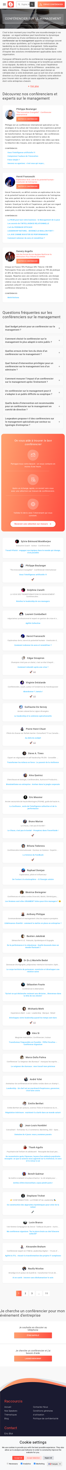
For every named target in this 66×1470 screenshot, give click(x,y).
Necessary (12, 1464)
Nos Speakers (10, 1411)
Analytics (26, 1464)
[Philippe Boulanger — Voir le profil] (33, 136)
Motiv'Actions (13, 298)
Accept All (18, 1458)
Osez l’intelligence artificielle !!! (21, 152)
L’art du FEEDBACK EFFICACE (20, 227)
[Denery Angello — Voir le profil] (33, 274)
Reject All (48, 1458)
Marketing (39, 1464)
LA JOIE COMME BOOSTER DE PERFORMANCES (28, 234)
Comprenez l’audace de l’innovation (23, 156)
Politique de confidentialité (45, 1418)
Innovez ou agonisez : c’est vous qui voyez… (26, 163)
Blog (6, 1418)
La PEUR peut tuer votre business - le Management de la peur (34, 220)
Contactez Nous (40, 1407)
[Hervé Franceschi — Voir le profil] (33, 208)
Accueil (7, 1407)
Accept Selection (33, 1458)
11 (46, 1293)
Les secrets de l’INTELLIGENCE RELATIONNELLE (28, 223)
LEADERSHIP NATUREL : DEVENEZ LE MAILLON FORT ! (31, 231)
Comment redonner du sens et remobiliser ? (26, 238)
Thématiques (10, 1415)
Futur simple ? (14, 160)
